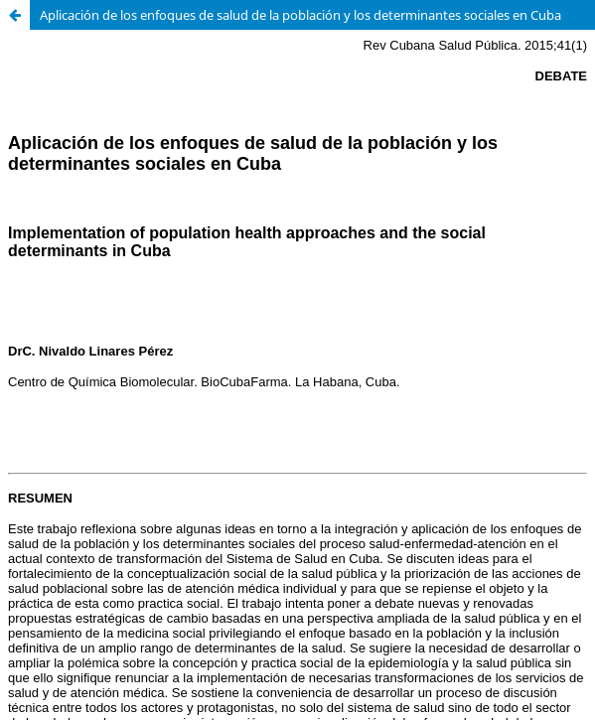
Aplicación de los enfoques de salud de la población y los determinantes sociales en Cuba (300, 15)
